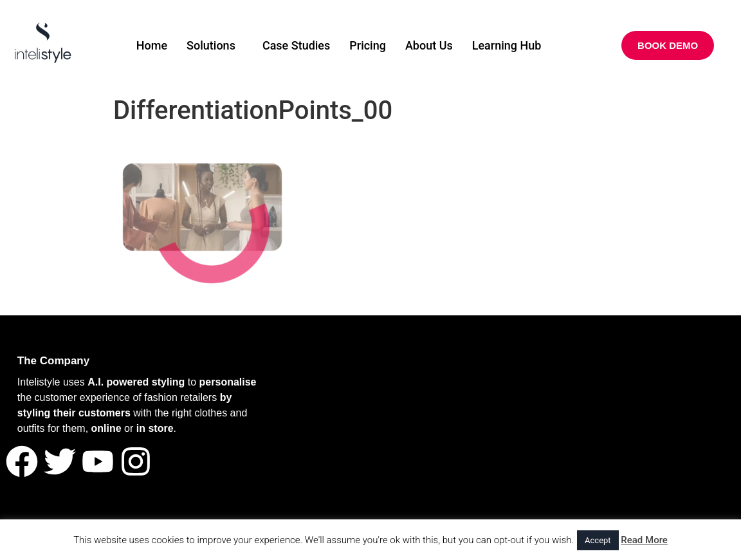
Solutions (211, 45)
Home (151, 45)
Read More (644, 540)
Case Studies (296, 45)
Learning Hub (507, 45)
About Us (429, 45)
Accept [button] (598, 540)
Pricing (367, 45)
